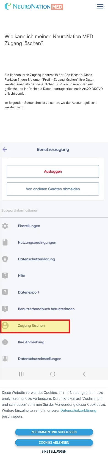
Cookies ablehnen (54, 442)
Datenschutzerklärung (78, 410)
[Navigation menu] (100, 6)
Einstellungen (54, 451)
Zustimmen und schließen (54, 432)
